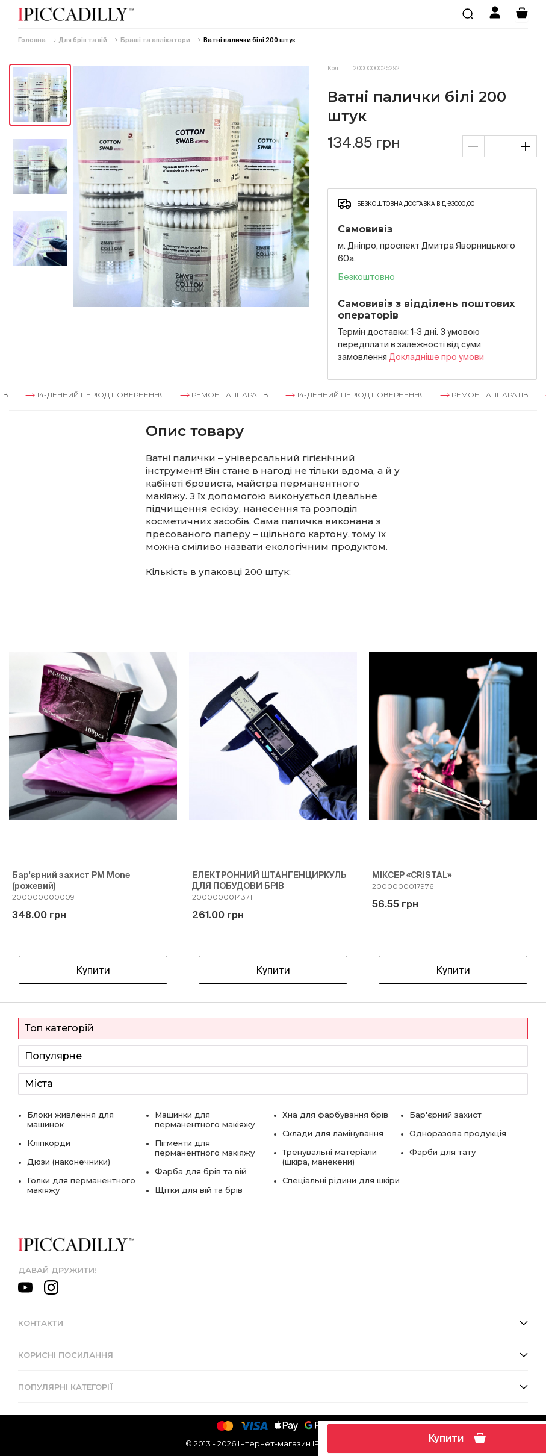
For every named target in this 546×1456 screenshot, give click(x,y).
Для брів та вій (83, 40)
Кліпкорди (48, 1143)
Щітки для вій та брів (199, 1190)
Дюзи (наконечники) (68, 1161)
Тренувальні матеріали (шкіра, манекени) (329, 1156)
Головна (32, 40)
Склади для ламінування (332, 1133)
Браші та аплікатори (155, 40)
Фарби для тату (442, 1152)
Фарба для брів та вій (200, 1171)
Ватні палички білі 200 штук (249, 40)
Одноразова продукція (457, 1133)
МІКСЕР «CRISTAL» (411, 875)
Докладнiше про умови (436, 357)
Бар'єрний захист (445, 1114)
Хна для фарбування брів (335, 1114)
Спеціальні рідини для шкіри (341, 1180)
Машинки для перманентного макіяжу (205, 1119)
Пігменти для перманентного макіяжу (205, 1147)
